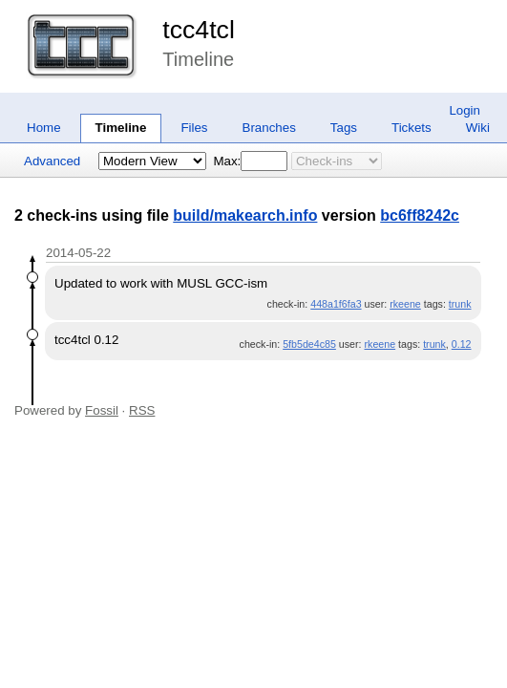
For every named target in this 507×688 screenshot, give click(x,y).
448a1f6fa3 (335, 304)
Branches (269, 127)
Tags (343, 127)
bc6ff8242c (419, 215)
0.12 (462, 344)
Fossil (101, 410)
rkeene (405, 304)
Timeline (121, 127)
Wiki (478, 127)
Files (193, 127)
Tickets (411, 127)
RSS (142, 410)
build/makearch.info (245, 215)
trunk (460, 304)
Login (464, 110)
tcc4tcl (198, 29)
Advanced (52, 161)
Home (44, 127)
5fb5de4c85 (309, 344)
